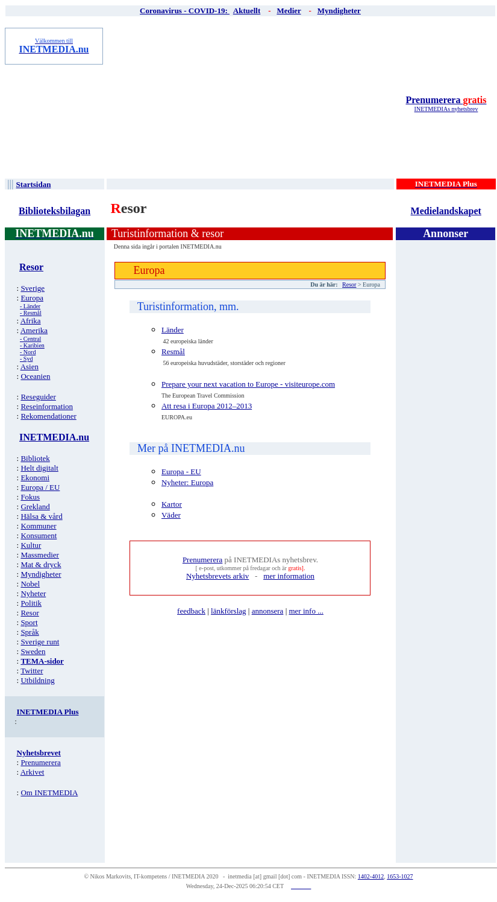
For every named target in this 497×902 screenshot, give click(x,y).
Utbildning (37, 680)
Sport (28, 622)
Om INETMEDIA (49, 792)
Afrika (30, 320)
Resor (29, 612)
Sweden (32, 651)
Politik (31, 603)
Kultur (30, 545)
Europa (31, 297)
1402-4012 (371, 876)
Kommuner (38, 525)
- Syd (26, 358)
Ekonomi (34, 477)
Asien (29, 366)
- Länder (30, 306)
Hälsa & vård (41, 516)
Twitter (31, 670)
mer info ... (306, 610)
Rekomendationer (48, 416)
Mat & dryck (40, 564)
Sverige (32, 288)
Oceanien (35, 376)
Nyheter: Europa (187, 482)
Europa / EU (40, 487)
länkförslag (228, 610)
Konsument (38, 535)
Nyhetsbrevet (39, 752)
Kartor (171, 504)
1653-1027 (400, 876)
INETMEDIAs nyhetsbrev (446, 109)
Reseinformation (46, 406)
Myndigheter (40, 574)
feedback (191, 610)
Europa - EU (181, 471)
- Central (30, 338)
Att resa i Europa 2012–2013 (206, 405)
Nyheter (33, 593)
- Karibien (32, 345)
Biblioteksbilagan (54, 211)
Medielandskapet (446, 211)
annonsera (268, 610)
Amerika (34, 330)
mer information (288, 575)
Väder (171, 514)
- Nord (28, 352)
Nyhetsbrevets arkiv (217, 575)
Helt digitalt (39, 467)
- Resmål (31, 313)
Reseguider (37, 396)
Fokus (30, 496)
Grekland (34, 506)
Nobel (30, 583)
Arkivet (32, 772)
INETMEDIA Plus (48, 711)
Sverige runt (39, 641)
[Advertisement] (251, 103)
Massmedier (39, 554)
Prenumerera (445, 100)
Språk (29, 632)
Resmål (173, 351)
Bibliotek (34, 458)
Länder (172, 329)
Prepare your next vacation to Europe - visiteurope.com (248, 384)
